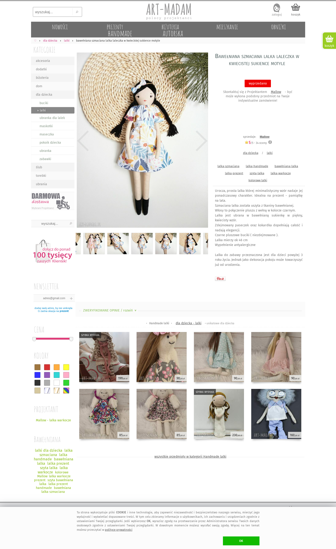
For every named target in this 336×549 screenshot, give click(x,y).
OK (241, 541)
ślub (39, 167)
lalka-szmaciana (228, 166)
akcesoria (43, 61)
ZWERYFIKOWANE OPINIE (110, 310)
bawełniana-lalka (286, 166)
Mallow (276, 92)
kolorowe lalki (258, 180)
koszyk (295, 14)
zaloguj (277, 14)
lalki (270, 153)
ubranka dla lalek (52, 118)
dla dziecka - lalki (188, 323)
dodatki (41, 69)
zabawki (45, 159)
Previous (83, 141)
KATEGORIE (44, 50)
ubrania (41, 184)
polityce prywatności (118, 529)
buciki (44, 103)
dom (39, 86)
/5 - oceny (256, 143)
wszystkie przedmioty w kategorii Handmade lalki (190, 457)
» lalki (41, 110)
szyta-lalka (257, 173)
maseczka (47, 134)
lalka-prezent (234, 173)
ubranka (45, 151)
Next (200, 141)
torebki (41, 176)
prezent (64, 311)
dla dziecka (44, 95)
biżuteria (42, 78)
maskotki (46, 126)
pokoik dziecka (50, 143)
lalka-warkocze (281, 173)
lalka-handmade (257, 166)
